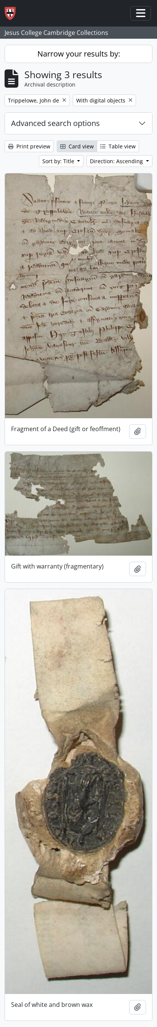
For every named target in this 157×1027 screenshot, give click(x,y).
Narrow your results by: (78, 54)
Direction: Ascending (117, 161)
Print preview (29, 146)
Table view (118, 146)
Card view (77, 146)
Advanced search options (55, 123)
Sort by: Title (59, 161)
